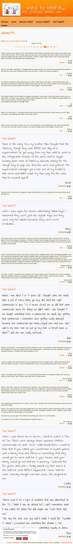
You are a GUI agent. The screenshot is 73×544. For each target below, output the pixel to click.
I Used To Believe (13, 542)
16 (54, 47)
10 (35, 47)
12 (41, 47)
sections (4, 21)
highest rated (19, 41)
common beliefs (43, 21)
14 (48, 47)
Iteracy (51, 542)
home (14, 21)
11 (38, 47)
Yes (19, 538)
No (25, 538)
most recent (9, 41)
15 (51, 47)
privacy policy (66, 542)
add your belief (26, 21)
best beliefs (58, 21)
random (4, 25)
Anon (70, 366)
